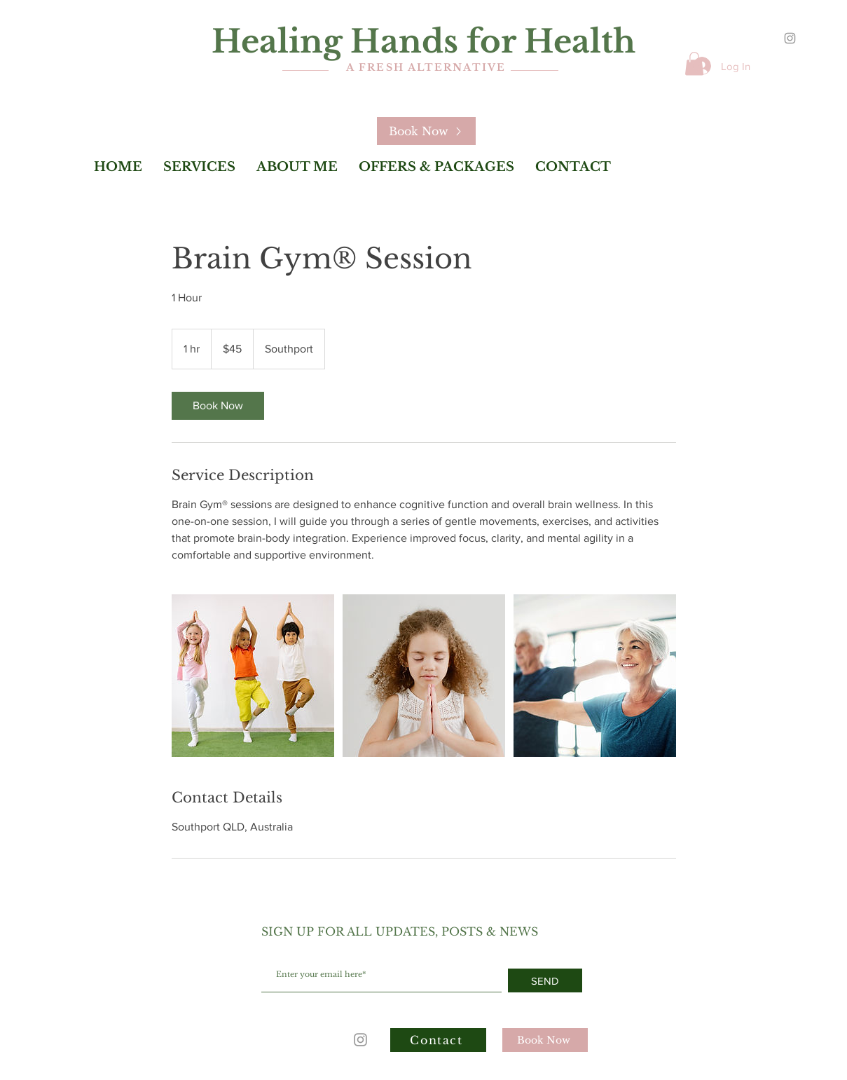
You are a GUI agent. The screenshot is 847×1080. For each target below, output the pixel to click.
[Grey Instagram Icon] (790, 38)
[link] (218, 406)
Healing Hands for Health (423, 41)
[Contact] (438, 1040)
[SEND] (545, 980)
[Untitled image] (253, 675)
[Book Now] (426, 131)
